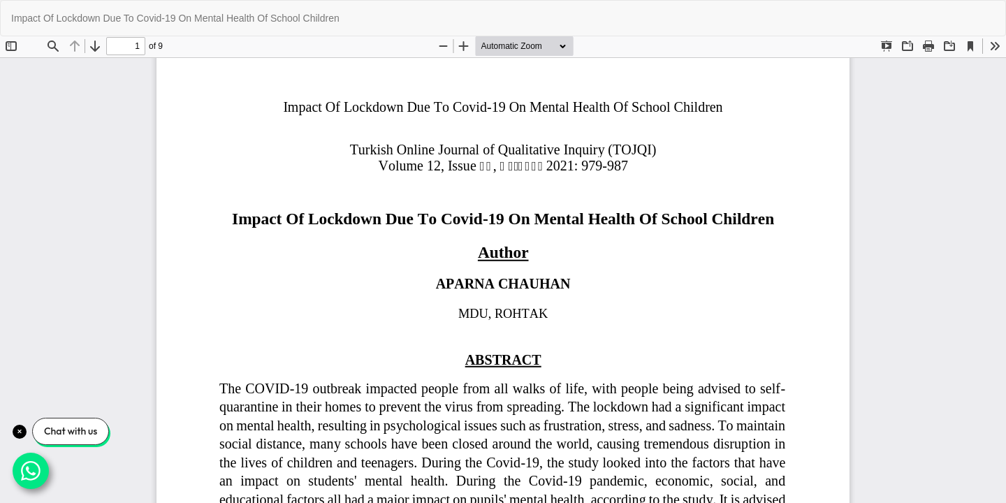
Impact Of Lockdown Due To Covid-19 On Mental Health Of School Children (175, 18)
